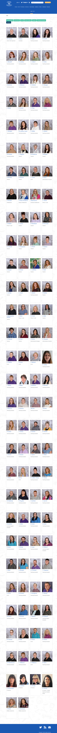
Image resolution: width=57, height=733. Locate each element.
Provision (23, 6)
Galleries (37, 6)
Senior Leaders (28, 20)
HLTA (22, 20)
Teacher (34, 20)
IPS (34, 11)
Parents (48, 6)
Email (49, 727)
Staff (31, 11)
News (40, 6)
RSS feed (29, 3)
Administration (10, 20)
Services (27, 6)
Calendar (44, 6)
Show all (8, 22)
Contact (48, 2)
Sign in (19, 2)
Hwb (25, 3)
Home (16, 6)
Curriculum (31, 6)
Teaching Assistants (41, 20)
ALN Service (16, 20)
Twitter (21, 3)
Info (19, 6)
